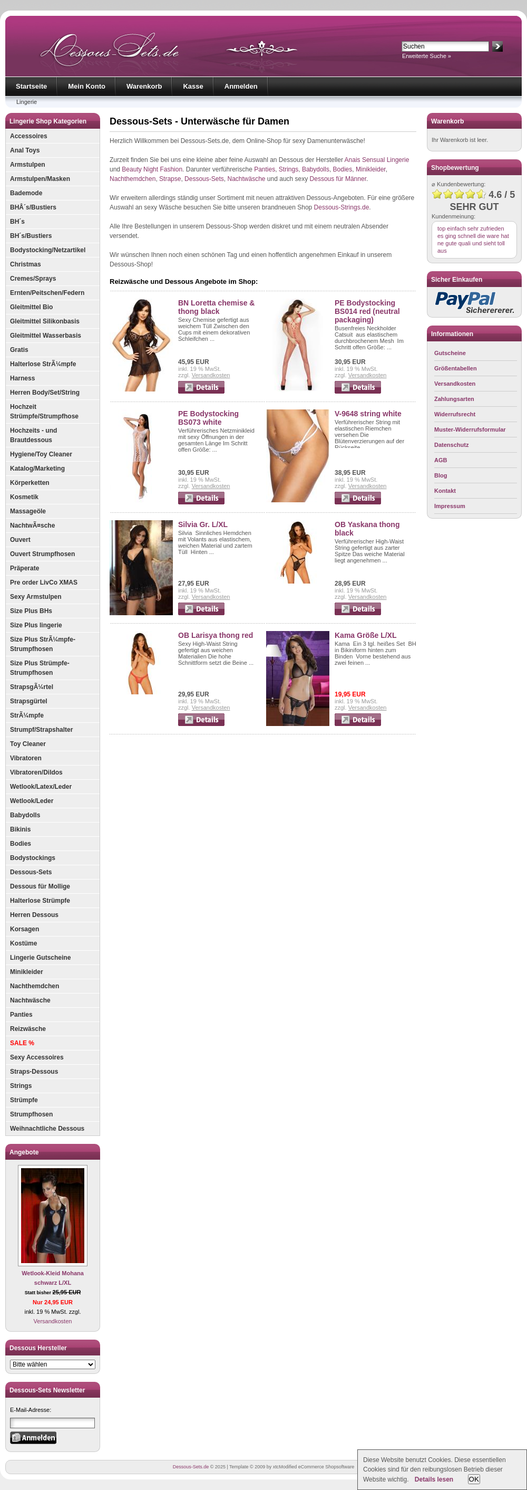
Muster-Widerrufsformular (470, 429)
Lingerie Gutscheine (40, 957)
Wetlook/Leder (31, 801)
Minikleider (26, 972)
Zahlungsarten (454, 399)
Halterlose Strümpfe (40, 900)
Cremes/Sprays (33, 278)
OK (474, 1479)
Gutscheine (450, 353)
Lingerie (26, 102)
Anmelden (241, 86)
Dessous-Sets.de (191, 1466)
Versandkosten (53, 1321)
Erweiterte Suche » (426, 56)
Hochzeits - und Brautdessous (33, 435)
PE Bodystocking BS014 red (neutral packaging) (367, 311)
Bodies (20, 843)
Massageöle (28, 511)
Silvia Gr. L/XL (203, 524)
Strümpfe (24, 1100)
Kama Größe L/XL (365, 635)
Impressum (449, 506)
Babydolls (25, 815)
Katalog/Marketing (37, 468)
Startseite (31, 86)
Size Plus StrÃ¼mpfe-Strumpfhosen (42, 644)
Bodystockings (32, 858)
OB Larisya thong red (215, 635)
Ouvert (20, 539)
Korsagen (24, 929)
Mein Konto (86, 86)
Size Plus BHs (31, 611)
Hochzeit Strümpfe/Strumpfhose (44, 411)
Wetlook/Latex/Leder (41, 786)
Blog (440, 475)
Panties (21, 1014)
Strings (21, 1086)
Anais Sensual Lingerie (377, 160)
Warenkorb (144, 86)
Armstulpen (27, 164)
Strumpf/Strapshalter (41, 729)
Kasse (193, 86)
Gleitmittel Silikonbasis (45, 321)
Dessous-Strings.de (341, 207)
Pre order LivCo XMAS (43, 582)
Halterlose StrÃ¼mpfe (43, 364)
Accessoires (28, 136)
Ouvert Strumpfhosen (42, 554)
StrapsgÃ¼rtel (31, 687)
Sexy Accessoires (37, 1057)
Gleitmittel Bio (31, 307)
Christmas (25, 264)
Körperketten (30, 482)
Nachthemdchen (34, 986)
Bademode (26, 193)
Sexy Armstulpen (36, 596)
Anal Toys (25, 150)
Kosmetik (24, 497)
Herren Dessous (34, 915)
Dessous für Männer (338, 179)
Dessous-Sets (31, 872)
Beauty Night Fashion (152, 169)
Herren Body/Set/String (45, 392)
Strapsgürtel (28, 701)
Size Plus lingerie (36, 625)
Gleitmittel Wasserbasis (45, 335)
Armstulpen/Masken (40, 179)
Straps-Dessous (34, 1071)
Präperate (24, 568)
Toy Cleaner (28, 744)
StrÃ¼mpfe (27, 715)
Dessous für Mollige (40, 886)
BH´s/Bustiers (31, 236)
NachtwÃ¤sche (32, 525)
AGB (440, 460)
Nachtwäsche (30, 1000)
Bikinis (20, 829)
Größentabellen (455, 368)
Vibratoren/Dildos (36, 772)
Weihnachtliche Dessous (47, 1128)
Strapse (170, 179)
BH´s (17, 221)
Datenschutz (451, 445)
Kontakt (445, 491)
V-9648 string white (368, 413)
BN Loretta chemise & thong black (216, 307)
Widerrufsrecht (454, 414)
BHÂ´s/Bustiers (33, 207)
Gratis (19, 350)
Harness (22, 378)
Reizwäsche (28, 1029)
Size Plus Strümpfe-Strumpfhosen (40, 668)
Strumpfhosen (31, 1114)
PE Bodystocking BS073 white (208, 417)
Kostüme (23, 943)
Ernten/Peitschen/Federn (47, 293)
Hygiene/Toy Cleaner (41, 454)
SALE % (22, 1043)
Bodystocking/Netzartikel (47, 250)
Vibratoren (26, 758)
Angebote (23, 1152)
